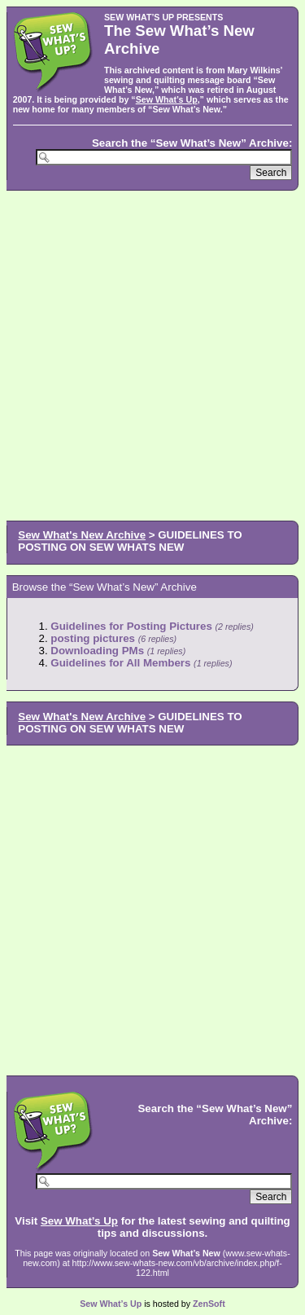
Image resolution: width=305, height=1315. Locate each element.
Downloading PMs (97, 650)
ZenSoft (209, 1303)
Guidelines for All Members (120, 663)
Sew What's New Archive (82, 535)
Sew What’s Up (167, 99)
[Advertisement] (152, 354)
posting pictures (92, 638)
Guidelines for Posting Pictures (130, 626)
